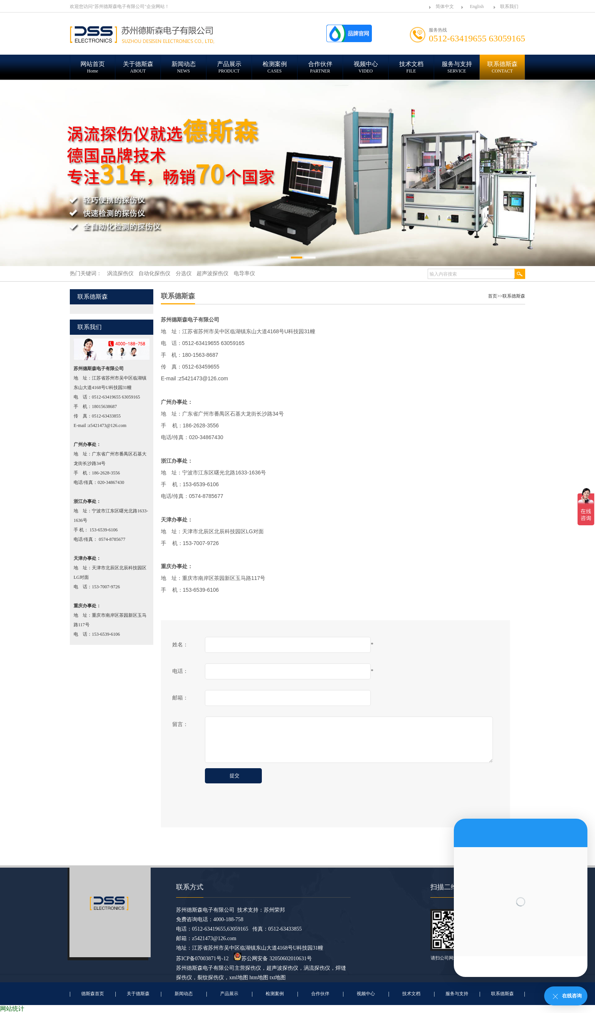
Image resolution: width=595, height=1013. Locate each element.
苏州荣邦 (274, 910)
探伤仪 (253, 968)
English (477, 6)
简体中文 (445, 6)
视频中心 (366, 993)
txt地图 (278, 977)
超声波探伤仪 (282, 968)
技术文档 (411, 993)
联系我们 (509, 6)
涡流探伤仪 (317, 968)
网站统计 (12, 1008)
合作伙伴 (320, 993)
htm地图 (258, 977)
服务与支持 (456, 993)
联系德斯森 (513, 296)
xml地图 (238, 977)
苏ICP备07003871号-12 (202, 958)
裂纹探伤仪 (210, 977)
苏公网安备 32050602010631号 (273, 958)
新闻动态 (184, 993)
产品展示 (229, 993)
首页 (492, 296)
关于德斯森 (138, 993)
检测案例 (275, 993)
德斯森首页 (92, 993)
